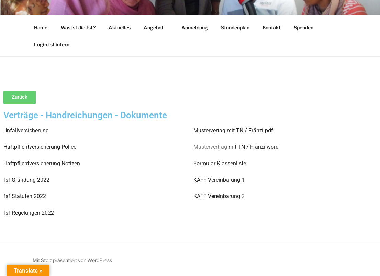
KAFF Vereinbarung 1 (219, 180)
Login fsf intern (51, 44)
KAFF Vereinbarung (216, 196)
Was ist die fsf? (78, 28)
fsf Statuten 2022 (24, 196)
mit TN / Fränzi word (253, 147)
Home (40, 28)
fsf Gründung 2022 (26, 180)
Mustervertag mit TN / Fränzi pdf (233, 130)
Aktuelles (120, 28)
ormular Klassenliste (221, 163)
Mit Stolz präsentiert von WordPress (72, 260)
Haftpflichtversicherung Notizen (41, 163)
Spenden (303, 28)
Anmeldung (194, 28)
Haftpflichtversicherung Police (39, 147)
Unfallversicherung (26, 130)
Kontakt (271, 28)
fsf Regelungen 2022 (28, 212)
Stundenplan (235, 28)
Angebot (157, 28)
